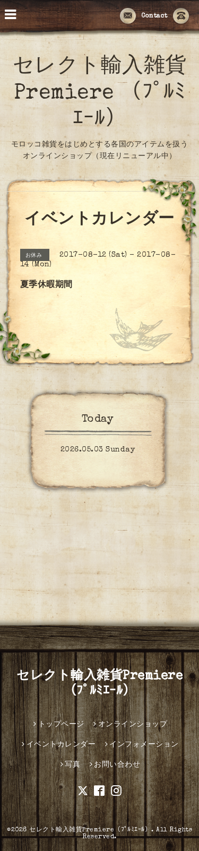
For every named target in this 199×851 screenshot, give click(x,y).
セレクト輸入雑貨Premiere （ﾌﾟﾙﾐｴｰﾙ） (100, 94)
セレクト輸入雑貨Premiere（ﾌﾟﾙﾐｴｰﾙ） (90, 830)
